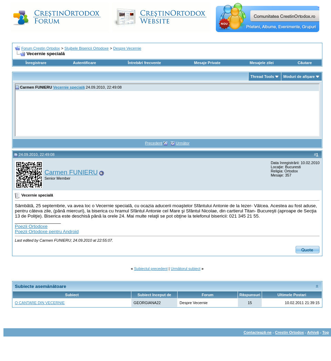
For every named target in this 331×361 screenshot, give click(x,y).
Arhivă (313, 332)
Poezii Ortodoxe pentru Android (47, 231)
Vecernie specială (69, 87)
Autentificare (84, 63)
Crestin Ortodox (289, 332)
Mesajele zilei (262, 63)
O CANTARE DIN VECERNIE (40, 303)
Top (325, 332)
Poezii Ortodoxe (31, 226)
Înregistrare (36, 63)
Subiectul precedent (151, 269)
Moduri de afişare (299, 76)
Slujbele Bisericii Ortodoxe (86, 48)
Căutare (305, 63)
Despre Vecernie (127, 48)
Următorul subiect (185, 269)
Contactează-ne (257, 332)
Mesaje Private (207, 63)
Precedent (153, 143)
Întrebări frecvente (144, 63)
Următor (183, 143)
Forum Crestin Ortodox (40, 48)
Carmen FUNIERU (71, 172)
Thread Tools (262, 76)
